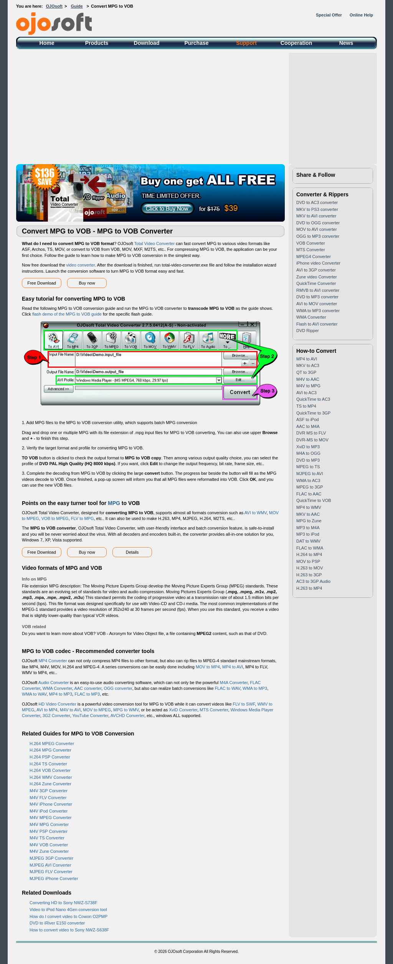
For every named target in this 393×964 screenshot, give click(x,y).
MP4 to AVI (232, 667)
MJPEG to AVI (309, 473)
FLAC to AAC (308, 494)
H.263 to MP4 (309, 588)
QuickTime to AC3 (313, 399)
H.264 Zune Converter (50, 783)
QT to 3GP (306, 372)
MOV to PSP (308, 561)
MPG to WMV (126, 709)
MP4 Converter (52, 660)
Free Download (41, 283)
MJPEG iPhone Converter (54, 878)
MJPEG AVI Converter (50, 865)
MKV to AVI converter (316, 216)
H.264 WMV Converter (51, 777)
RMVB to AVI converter (317, 290)
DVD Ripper (307, 330)
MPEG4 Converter (313, 256)
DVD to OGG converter (318, 222)
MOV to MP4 (208, 667)
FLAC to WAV (227, 688)
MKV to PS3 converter (317, 209)
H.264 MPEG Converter (52, 743)
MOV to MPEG (97, 709)
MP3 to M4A (308, 527)
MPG (114, 503)
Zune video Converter (316, 277)
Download (147, 43)
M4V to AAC (307, 379)
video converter (80, 265)
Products (97, 43)
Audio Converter (53, 682)
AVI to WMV (255, 512)
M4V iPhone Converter (51, 804)
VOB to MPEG (55, 518)
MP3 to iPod (307, 534)
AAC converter (87, 688)
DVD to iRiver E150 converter (57, 923)
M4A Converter (234, 682)
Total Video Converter (154, 243)
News (346, 43)
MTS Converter (214, 709)
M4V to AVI (70, 709)
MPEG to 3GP (309, 487)
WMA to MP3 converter (318, 310)
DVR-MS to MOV (312, 440)
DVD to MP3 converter (317, 296)
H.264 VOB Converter (50, 770)
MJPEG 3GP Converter (51, 858)
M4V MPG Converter (49, 824)
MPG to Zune (308, 520)
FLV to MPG (82, 518)
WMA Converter (57, 688)
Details (132, 552)
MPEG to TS (308, 466)
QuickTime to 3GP (313, 413)
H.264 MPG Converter (50, 750)
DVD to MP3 (308, 460)
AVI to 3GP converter (316, 270)
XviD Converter (183, 709)
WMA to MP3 (255, 688)
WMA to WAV (34, 694)
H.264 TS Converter (48, 764)
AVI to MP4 (47, 709)
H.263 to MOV (309, 568)
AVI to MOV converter (316, 303)
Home (47, 43)
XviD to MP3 (308, 446)
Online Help (361, 15)
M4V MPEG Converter (50, 817)
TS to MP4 (306, 406)
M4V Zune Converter (49, 851)
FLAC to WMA (309, 548)
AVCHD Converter (127, 715)
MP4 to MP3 (61, 694)
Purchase (196, 43)
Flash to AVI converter (316, 324)
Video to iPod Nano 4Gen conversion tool (68, 909)
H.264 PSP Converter (50, 757)
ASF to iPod (307, 419)
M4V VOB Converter (49, 844)
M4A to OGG (308, 453)
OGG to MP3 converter (317, 236)
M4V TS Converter (47, 838)
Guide (77, 6)
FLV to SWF (244, 704)
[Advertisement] (196, 106)
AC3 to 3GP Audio (313, 581)
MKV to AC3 (307, 365)
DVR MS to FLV (311, 433)
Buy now (87, 283)
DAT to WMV (308, 541)
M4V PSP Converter (49, 831)
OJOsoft (54, 6)
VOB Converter (310, 243)
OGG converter (118, 688)
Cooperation (296, 43)
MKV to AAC (308, 514)
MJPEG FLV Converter (51, 871)
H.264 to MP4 (309, 554)
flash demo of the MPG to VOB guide (67, 314)
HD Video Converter (57, 704)
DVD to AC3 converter (317, 202)
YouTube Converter (90, 715)
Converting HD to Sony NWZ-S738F (63, 902)
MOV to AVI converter (316, 229)
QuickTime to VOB (313, 500)
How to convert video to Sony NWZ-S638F (69, 930)
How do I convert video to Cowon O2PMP (68, 916)
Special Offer (329, 15)
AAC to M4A (308, 426)
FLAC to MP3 (87, 694)
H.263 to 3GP (309, 574)
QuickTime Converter (316, 283)
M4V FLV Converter (48, 797)
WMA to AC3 (308, 480)
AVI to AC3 (306, 392)
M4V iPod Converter (49, 811)
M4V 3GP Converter (49, 790)
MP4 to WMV (308, 507)
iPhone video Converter (318, 263)
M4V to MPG (308, 385)
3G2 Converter (56, 715)
